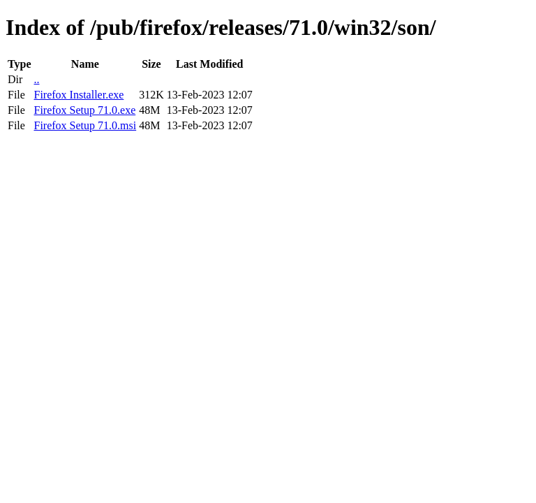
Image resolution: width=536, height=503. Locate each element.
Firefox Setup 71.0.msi (85, 125)
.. (36, 79)
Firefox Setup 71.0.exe (84, 110)
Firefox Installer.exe (79, 95)
